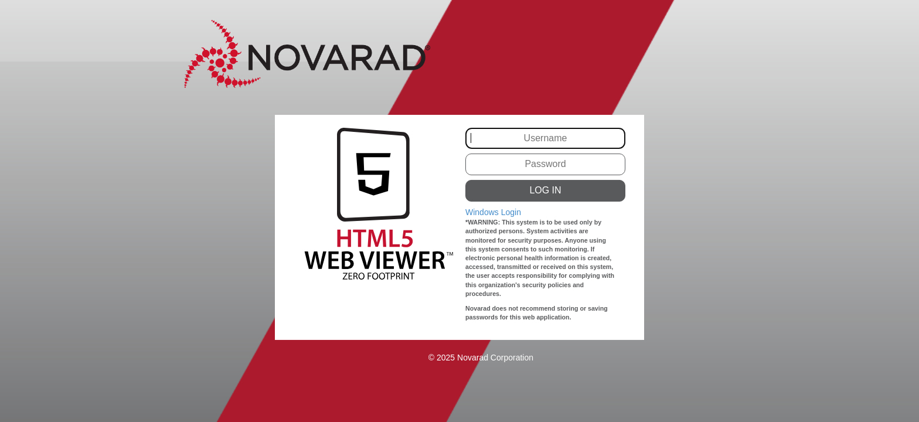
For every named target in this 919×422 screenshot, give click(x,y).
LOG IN (545, 190)
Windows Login (493, 212)
